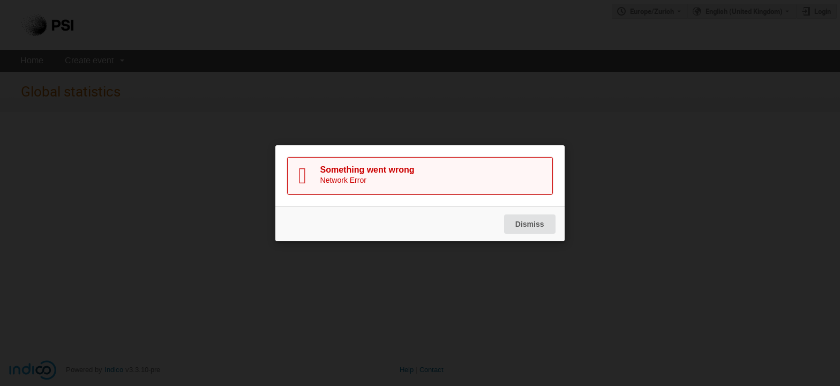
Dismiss (529, 224)
